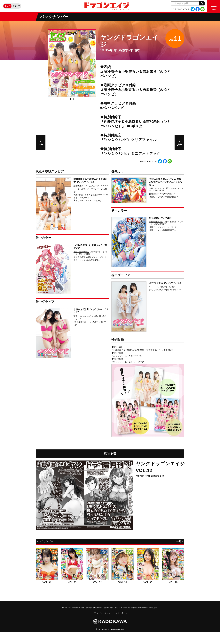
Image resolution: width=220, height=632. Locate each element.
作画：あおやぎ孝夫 (81, 252)
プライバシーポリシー (102, 613)
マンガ (7, 6)
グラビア (16, 6)
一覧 (178, 541)
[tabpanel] (72, 63)
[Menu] (213, 6)
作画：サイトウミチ (156, 188)
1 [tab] (70, 99)
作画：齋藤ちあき (156, 222)
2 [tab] (74, 99)
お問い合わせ (121, 613)
